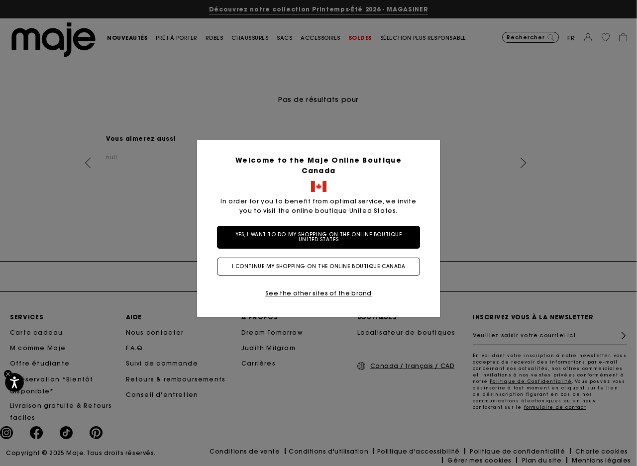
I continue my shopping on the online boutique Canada (319, 266)
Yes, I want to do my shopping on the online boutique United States (318, 237)
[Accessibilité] (14, 382)
